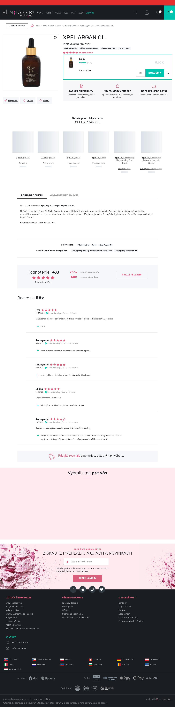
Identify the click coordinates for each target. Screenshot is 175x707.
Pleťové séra (48, 25)
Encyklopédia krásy (14, 606)
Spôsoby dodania (70, 603)
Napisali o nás (125, 606)
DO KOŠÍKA (154, 73)
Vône (40, 12)
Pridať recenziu (132, 275)
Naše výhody (124, 614)
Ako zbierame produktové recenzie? (22, 628)
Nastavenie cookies (41, 699)
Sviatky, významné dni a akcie (19, 614)
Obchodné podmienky (72, 614)
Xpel (59, 25)
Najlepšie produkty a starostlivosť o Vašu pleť (92, 250)
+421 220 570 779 (20, 642)
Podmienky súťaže (14, 624)
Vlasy (58, 12)
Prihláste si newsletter (87, 551)
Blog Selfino (11, 617)
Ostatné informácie (64, 195)
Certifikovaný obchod (128, 617)
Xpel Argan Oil (70, 25)
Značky (90, 12)
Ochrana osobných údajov (130, 621)
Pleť (38, 25)
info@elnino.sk (19, 648)
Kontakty (122, 603)
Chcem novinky (87, 578)
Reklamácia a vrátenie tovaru (75, 617)
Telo (66, 12)
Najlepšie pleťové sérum (126, 250)
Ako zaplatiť (67, 606)
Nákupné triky (12, 610)
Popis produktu (32, 195)
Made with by (159, 699)
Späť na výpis (18, 26)
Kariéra (121, 610)
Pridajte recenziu (69, 455)
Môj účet (66, 610)
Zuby (81, 12)
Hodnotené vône (13, 621)
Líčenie (49, 12)
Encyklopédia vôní (14, 603)
